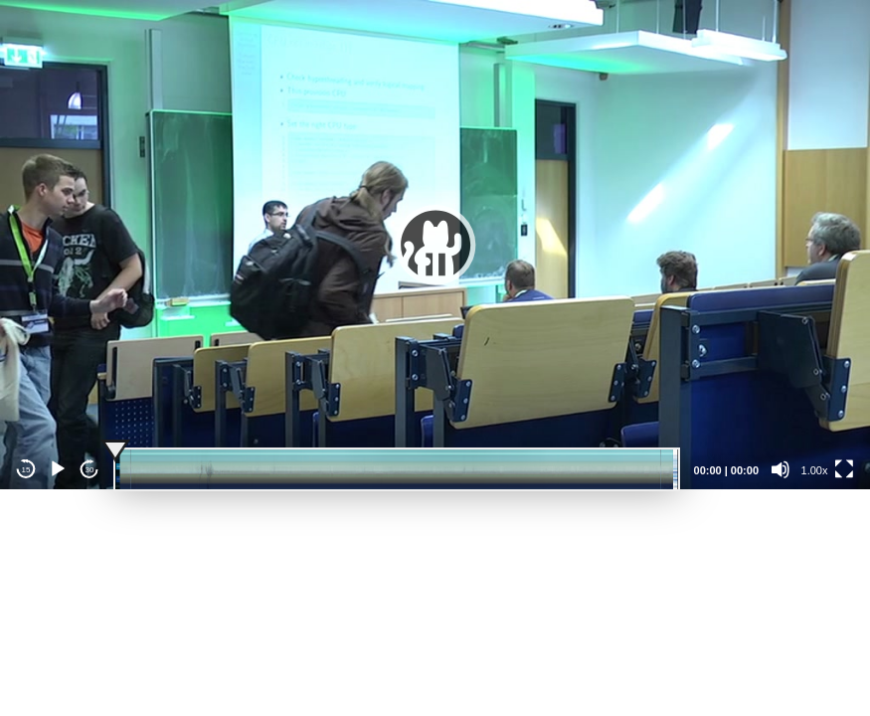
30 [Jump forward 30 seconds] (90, 469)
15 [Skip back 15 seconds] (26, 469)
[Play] (58, 469)
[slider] (396, 469)
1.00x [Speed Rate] (814, 470)
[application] (435, 244)
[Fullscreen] (844, 469)
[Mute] (780, 469)
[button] (435, 244)
